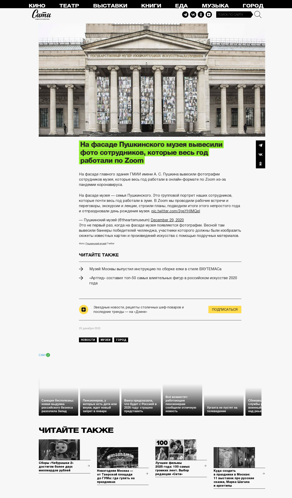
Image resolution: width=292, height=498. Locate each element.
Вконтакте (260, 154)
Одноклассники (260, 163)
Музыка (215, 6)
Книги (151, 6)
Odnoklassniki (201, 14)
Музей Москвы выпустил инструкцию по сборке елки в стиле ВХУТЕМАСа (155, 269)
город (121, 339)
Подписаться (225, 309)
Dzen (209, 14)
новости (88, 339)
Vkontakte (193, 14)
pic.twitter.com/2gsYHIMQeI (175, 211)
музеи (105, 339)
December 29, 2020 (167, 220)
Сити (41, 14)
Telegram (185, 14)
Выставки (110, 6)
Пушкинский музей (95, 243)
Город (253, 6)
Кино (37, 6)
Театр (69, 6)
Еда (181, 6)
